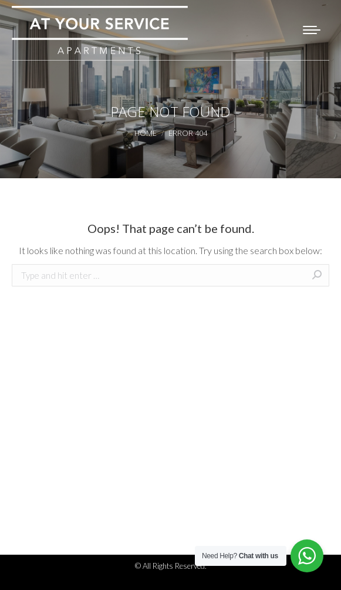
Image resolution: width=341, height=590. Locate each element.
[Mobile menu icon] (311, 30)
